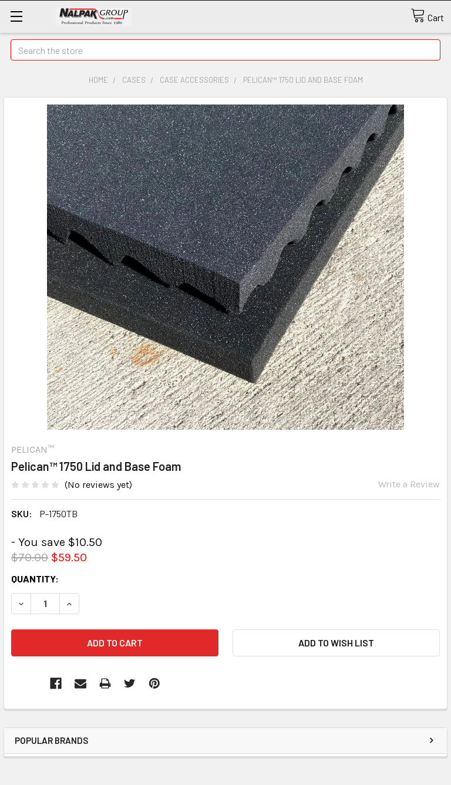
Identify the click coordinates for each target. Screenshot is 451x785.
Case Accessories (194, 80)
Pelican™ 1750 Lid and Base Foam (303, 80)
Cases (134, 80)
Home (98, 80)
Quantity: (35, 578)
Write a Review (409, 484)
